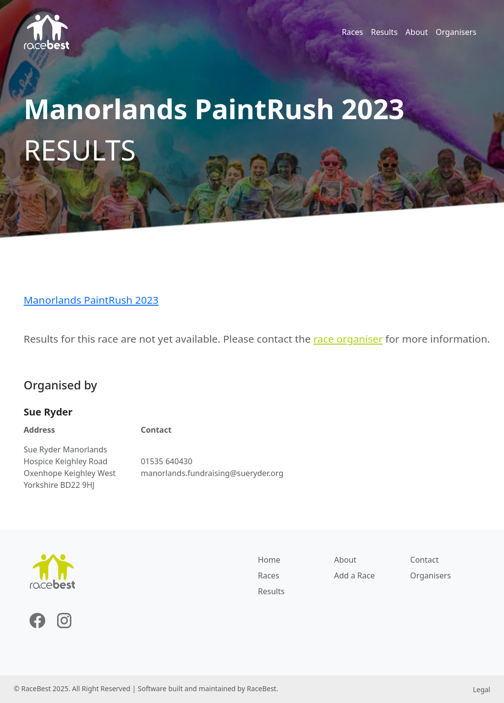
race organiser (348, 339)
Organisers (456, 32)
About (417, 32)
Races (352, 32)
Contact (424, 559)
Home (269, 559)
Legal (481, 689)
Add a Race (354, 575)
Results (384, 32)
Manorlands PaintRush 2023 (91, 300)
